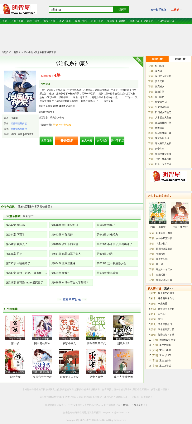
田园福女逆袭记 (164, 248)
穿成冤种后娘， (163, 138)
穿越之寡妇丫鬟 (164, 279)
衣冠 (160, 319)
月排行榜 (180, 59)
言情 (52, 21)
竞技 (84, 21)
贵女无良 (159, 81)
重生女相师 (162, 259)
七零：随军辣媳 (163, 159)
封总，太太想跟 (163, 164)
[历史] (153, 314)
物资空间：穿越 (166, 308)
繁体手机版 (117, 140)
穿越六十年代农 (164, 269)
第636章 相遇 (105, 253)
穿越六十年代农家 (42, 377)
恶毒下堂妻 (96, 376)
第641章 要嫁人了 (16, 244)
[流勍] (151, 133)
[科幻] (153, 308)
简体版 (122, 21)
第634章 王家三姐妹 (63, 263)
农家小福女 (69, 343)
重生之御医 (165, 345)
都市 (45, 21)
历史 (61, 21)
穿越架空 (148, 21)
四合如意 (159, 148)
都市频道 (29, 134)
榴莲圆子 (15, 118)
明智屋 (17, 52)
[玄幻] (151, 71)
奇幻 (20, 21)
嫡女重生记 (161, 102)
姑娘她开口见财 (69, 376)
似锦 (125, 404)
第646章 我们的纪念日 (64, 224)
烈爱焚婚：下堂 (166, 334)
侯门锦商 (159, 65)
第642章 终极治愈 (107, 234)
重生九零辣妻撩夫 (123, 377)
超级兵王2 (123, 343)
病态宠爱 (162, 303)
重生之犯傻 (165, 350)
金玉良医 (138, 404)
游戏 (77, 21)
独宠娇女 (159, 86)
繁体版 (110, 21)
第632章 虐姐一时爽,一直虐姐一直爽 (26, 272)
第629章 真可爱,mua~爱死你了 (24, 282)
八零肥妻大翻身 (163, 117)
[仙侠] (151, 102)
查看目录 (46, 140)
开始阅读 (66, 140)
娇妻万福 (159, 128)
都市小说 (28, 52)
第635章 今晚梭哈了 (18, 263)
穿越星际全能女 (163, 153)
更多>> (168, 288)
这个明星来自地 (166, 298)
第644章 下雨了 (15, 234)
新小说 (170, 21)
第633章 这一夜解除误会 (111, 263)
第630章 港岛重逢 (107, 272)
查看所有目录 (72, 299)
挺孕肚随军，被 (163, 133)
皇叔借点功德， (163, 107)
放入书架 (86, 140)
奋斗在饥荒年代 (96, 343)
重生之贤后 (165, 365)
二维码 (176, 9)
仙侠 (36, 21)
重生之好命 (165, 360)
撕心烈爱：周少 (167, 339)
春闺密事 (160, 254)
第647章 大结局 (62, 124)
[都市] (151, 97)
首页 (4, 21)
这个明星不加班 (166, 293)
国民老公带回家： (42, 344)
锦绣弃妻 (15, 376)
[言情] (151, 65)
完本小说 (134, 21)
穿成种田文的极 (163, 143)
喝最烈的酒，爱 (166, 329)
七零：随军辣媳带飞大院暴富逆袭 (180, 228)
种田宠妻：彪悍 (164, 233)
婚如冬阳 (159, 91)
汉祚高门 (162, 314)
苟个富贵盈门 (165, 324)
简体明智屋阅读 (19, 129)
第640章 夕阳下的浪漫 (64, 244)
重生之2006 (165, 355)
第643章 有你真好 (62, 234)
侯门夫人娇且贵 (163, 76)
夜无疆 (158, 71)
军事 (68, 21)
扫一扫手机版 (158, 9)
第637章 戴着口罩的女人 (66, 253)
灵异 (100, 21)
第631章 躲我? (60, 272)
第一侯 (15, 343)
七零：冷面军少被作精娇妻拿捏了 (158, 228)
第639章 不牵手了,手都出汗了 (114, 244)
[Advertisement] (96, 39)
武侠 (29, 21)
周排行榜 (157, 59)
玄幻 (13, 21)
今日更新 (162, 21)
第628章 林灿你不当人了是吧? (69, 282)
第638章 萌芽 (14, 253)
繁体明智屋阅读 (19, 123)
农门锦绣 (159, 97)
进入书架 (102, 140)
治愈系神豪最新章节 (45, 52)
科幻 (93, 21)
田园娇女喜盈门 (163, 112)
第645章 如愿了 (106, 224)
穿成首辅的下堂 (163, 122)
